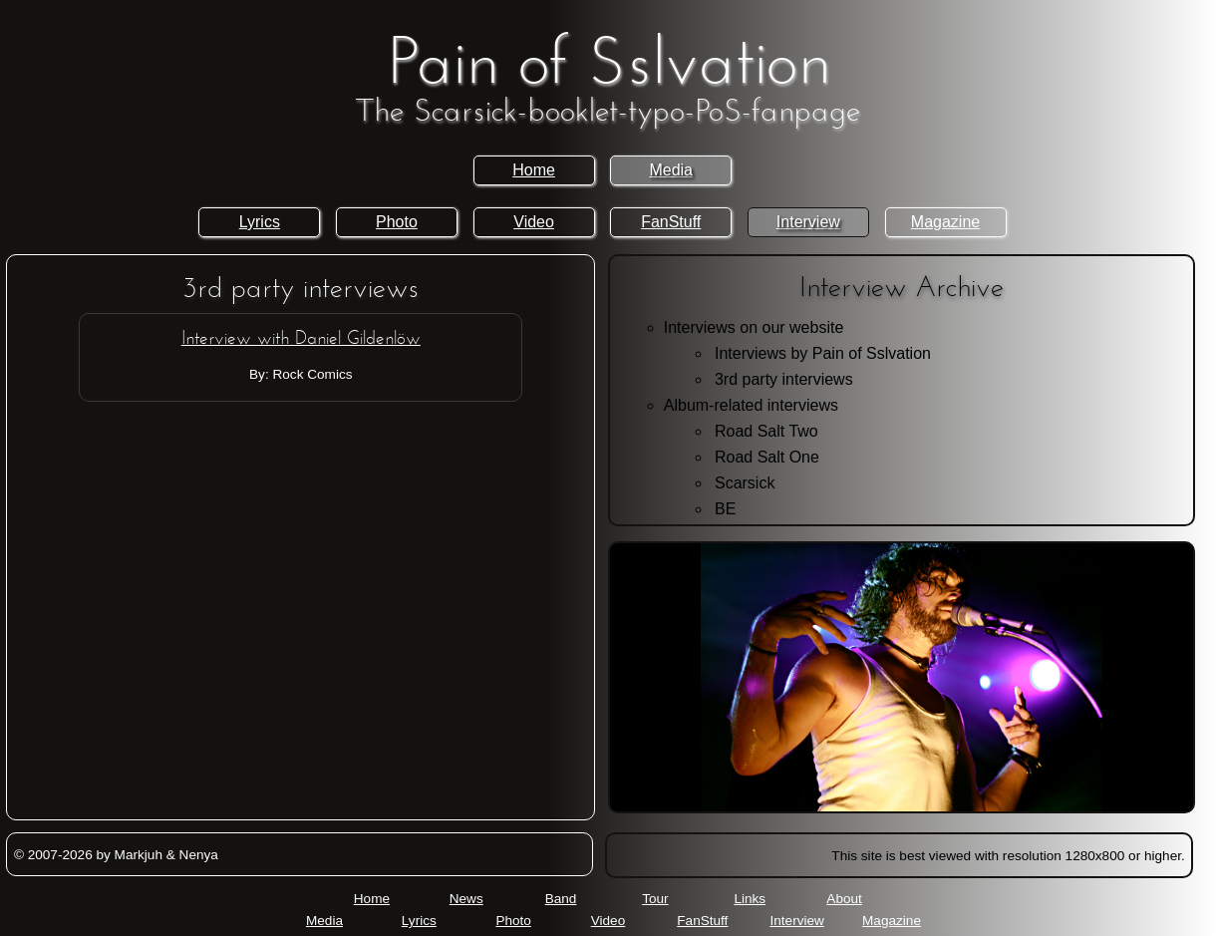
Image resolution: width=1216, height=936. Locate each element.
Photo (397, 221)
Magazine (945, 221)
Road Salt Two (766, 431)
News (466, 898)
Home (533, 169)
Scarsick (744, 482)
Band (561, 898)
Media (671, 169)
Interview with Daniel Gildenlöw (301, 339)
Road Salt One (767, 457)
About (844, 898)
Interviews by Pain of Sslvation (823, 353)
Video (533, 221)
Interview (808, 221)
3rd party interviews (784, 379)
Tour (655, 898)
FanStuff (671, 221)
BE (725, 508)
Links (749, 898)
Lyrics (259, 221)
